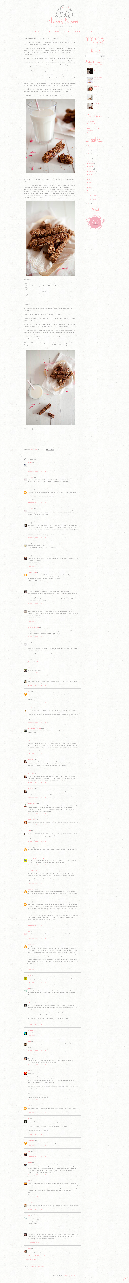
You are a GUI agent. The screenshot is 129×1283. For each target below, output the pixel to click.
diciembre (91, 163)
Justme (29, 975)
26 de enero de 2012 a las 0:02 (36, 1197)
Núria (28, 667)
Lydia (28, 931)
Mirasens (29, 678)
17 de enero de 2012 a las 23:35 (36, 517)
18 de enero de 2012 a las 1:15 (36, 603)
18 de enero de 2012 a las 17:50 (36, 735)
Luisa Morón (30, 1202)
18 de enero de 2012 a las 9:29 (36, 672)
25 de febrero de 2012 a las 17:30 (37, 1255)
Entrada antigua (76, 1263)
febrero (91, 190)
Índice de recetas (61, 32)
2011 (89, 203)
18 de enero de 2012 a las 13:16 (36, 685)
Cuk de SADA (90, 121)
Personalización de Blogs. (69, 1275)
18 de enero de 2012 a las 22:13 (36, 813)
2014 (89, 156)
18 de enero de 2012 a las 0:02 (36, 566)
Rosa (28, 988)
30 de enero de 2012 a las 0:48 (36, 1226)
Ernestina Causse (31, 819)
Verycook (89, 126)
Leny (28, 1180)
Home (37, 32)
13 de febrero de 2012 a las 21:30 (37, 1242)
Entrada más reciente (29, 1263)
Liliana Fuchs (30, 944)
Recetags (89, 133)
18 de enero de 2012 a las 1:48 (36, 621)
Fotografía (89, 32)
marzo (91, 187)
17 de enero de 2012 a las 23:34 (36, 502)
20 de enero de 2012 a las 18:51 (36, 1099)
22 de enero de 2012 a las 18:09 (36, 1134)
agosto (91, 174)
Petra (28, 543)
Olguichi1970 (30, 759)
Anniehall (29, 462)
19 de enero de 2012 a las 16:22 (36, 938)
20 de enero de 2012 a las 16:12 (36, 1064)
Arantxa (29, 902)
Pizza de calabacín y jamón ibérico (99, 78)
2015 (89, 153)
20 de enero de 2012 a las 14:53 (36, 1050)
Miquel (29, 830)
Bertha (29, 1041)
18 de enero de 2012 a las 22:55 (36, 841)
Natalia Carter (30, 889)
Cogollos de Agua (32, 572)
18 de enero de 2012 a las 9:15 (36, 662)
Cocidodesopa (30, 1003)
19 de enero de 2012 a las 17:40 (36, 969)
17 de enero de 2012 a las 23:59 (36, 550)
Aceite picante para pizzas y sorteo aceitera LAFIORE (99, 70)
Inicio (53, 1263)
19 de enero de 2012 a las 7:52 (36, 896)
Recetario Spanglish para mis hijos (36, 858)
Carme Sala (30, 708)
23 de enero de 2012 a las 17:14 (36, 1145)
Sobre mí (46, 32)
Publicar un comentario (31, 1259)
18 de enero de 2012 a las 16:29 (36, 702)
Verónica (29, 1162)
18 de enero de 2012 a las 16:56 (36, 722)
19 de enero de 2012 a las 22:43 (36, 1024)
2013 (89, 158)
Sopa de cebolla (93, 195)
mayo (90, 182)
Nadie (28, 691)
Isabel (28, 556)
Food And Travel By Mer (34, 728)
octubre (91, 169)
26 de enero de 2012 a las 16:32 (36, 1209)
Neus (28, 642)
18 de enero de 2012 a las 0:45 (36, 583)
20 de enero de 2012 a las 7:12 (36, 1035)
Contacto (77, 32)
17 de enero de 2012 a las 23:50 (36, 537)
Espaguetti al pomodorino (97, 86)
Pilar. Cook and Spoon (33, 627)
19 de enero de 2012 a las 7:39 (36, 883)
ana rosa (29, 589)
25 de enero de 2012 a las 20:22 (36, 1174)
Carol (28, 1070)
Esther (29, 1215)
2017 (89, 148)
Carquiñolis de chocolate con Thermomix (97, 105)
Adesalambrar (30, 1140)
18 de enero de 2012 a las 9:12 (36, 636)
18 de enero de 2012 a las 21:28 (36, 753)
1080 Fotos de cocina (93, 128)
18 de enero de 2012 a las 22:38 (36, 824)
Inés (28, 1118)
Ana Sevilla (30, 1030)
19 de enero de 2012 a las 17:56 (36, 982)
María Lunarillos (91, 130)
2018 (89, 145)
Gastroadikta (30, 490)
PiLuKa (29, 1248)
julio (90, 177)
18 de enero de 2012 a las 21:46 (36, 768)
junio (90, 179)
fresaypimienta (31, 1056)
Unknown (29, 847)
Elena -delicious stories (33, 870)
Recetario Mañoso (32, 803)
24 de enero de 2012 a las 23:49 (36, 1156)
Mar (28, 1232)
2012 (89, 161)
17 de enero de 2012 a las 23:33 (36, 484)
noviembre (92, 166)
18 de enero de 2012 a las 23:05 (36, 852)
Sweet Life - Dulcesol (92, 124)
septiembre (92, 171)
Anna (28, 523)
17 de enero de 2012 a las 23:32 (36, 471)
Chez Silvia (30, 477)
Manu (28, 1105)
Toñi (28, 741)
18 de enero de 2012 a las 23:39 (36, 865)
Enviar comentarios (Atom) (37, 1266)
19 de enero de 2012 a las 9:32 (36, 925)
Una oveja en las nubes (33, 609)
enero (91, 193)
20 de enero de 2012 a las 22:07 (36, 1112)
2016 (89, 150)
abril (90, 185)
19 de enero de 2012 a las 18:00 (36, 997)
